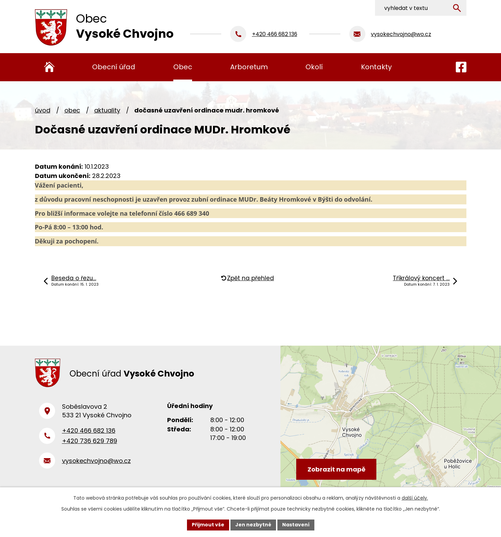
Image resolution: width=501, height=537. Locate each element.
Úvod (42, 110)
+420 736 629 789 (89, 441)
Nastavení (296, 524)
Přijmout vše (208, 524)
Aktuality (107, 110)
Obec (72, 110)
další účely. (415, 497)
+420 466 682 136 (88, 430)
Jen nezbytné (253, 524)
